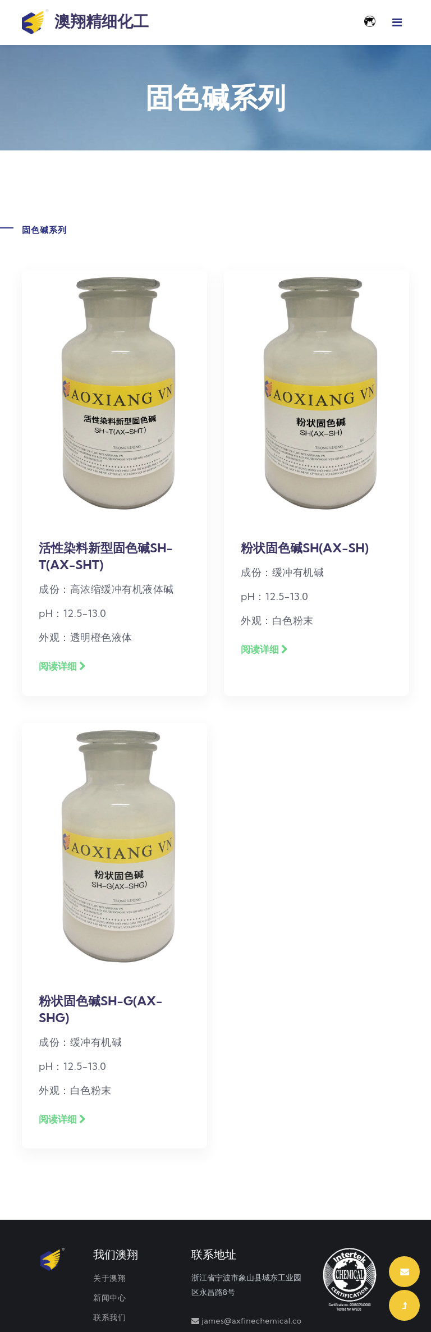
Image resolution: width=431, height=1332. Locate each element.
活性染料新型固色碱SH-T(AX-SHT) (106, 556)
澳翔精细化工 (85, 22)
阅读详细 (62, 666)
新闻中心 (109, 1298)
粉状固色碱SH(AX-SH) (305, 548)
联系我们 (109, 1317)
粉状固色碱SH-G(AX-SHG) (100, 1009)
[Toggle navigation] (397, 22)
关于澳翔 (109, 1278)
